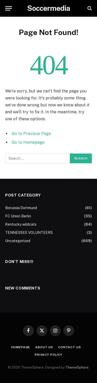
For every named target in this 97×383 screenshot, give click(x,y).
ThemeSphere (77, 367)
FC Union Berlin (18, 216)
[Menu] (8, 8)
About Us (44, 347)
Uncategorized (17, 241)
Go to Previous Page (31, 133)
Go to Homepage (28, 142)
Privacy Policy (48, 354)
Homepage (20, 347)
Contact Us (69, 347)
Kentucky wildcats (20, 224)
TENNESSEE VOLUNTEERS (29, 233)
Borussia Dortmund (21, 208)
